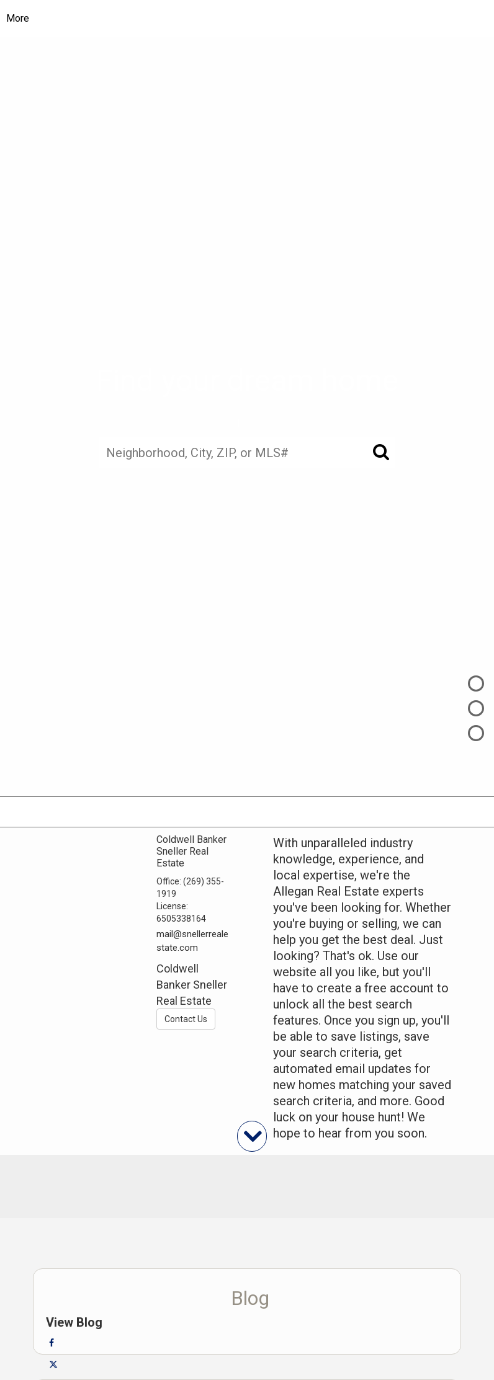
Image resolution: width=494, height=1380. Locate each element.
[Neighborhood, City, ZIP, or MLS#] (247, 453)
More (17, 18)
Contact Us (185, 1019)
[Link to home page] (247, 18)
